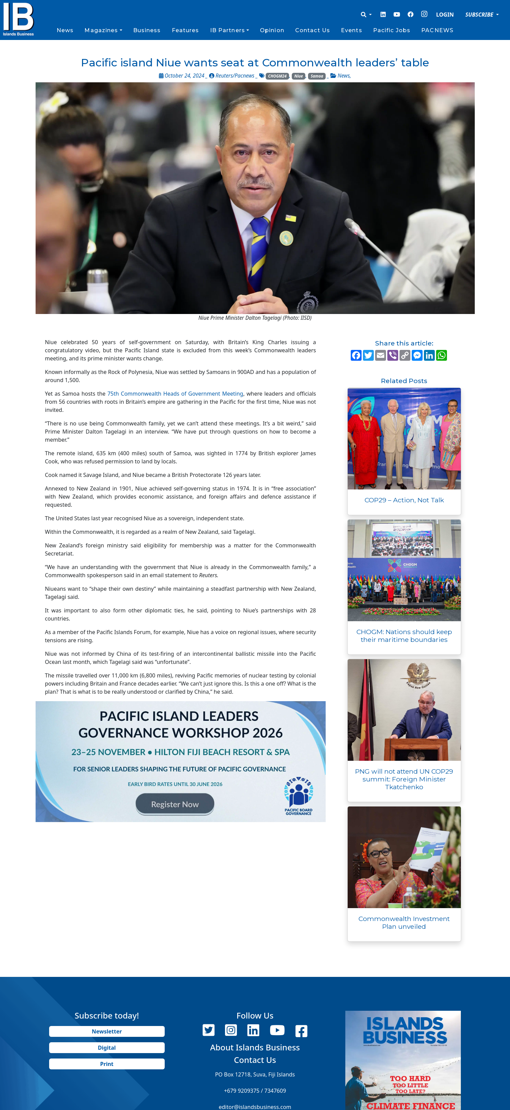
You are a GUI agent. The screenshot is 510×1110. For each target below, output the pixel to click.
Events (351, 30)
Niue (298, 76)
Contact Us (312, 30)
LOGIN (445, 14)
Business (147, 30)
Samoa (317, 76)
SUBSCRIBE (480, 14)
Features (185, 30)
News (65, 30)
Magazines (101, 30)
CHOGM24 (277, 76)
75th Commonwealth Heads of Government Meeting (175, 393)
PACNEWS (437, 30)
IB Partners (227, 30)
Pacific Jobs (391, 30)
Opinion (272, 30)
